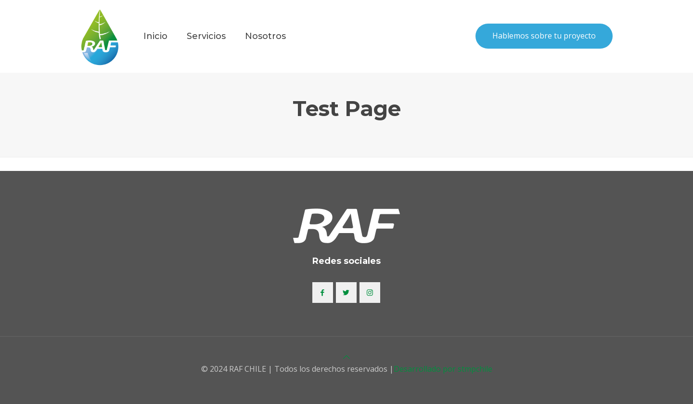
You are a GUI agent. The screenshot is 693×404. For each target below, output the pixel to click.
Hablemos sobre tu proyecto (544, 35)
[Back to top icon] (346, 357)
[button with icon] (322, 292)
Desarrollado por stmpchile (443, 369)
